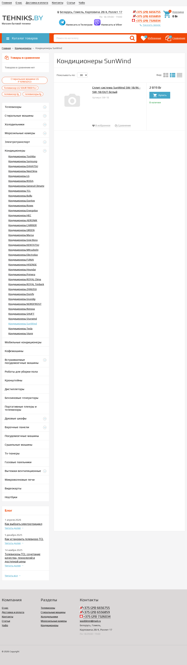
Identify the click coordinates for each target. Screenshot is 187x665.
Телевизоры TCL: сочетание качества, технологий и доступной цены (22, 558)
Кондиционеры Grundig (21, 299)
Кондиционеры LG (18, 176)
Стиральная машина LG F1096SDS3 (25, 80)
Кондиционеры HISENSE (22, 264)
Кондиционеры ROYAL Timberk (26, 284)
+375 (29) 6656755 (148, 12)
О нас (19, 2)
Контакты (57, 2)
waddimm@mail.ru (90, 620)
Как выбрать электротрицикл (23, 523)
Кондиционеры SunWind (22, 323)
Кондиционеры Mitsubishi (23, 249)
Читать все (11, 575)
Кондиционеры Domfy (21, 294)
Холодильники (49, 616)
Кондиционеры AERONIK (22, 220)
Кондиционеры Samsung (22, 161)
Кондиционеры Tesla (20, 328)
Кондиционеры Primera (21, 274)
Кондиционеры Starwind (22, 318)
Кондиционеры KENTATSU (23, 244)
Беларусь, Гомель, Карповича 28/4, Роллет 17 (91, 12)
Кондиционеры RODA (20, 180)
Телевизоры (48, 607)
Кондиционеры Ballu (20, 195)
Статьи (71, 2)
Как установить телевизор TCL (24, 539)
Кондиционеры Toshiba (22, 156)
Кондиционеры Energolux (23, 210)
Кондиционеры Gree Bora (23, 239)
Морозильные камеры (54, 620)
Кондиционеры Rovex (20, 205)
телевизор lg (11, 94)
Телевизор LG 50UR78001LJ (20, 87)
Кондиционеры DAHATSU (23, 166)
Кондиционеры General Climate (26, 185)
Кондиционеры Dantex (21, 200)
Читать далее (13, 528)
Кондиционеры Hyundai (22, 269)
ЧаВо (82, 2)
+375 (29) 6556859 (148, 16)
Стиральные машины (53, 612)
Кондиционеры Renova (21, 308)
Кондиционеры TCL (19, 190)
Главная (7, 2)
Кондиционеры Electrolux (23, 254)
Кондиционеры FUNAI (21, 259)
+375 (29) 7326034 (148, 20)
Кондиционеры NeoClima (22, 171)
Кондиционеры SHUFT (21, 313)
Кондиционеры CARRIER (22, 225)
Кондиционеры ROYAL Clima (24, 279)
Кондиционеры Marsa (21, 235)
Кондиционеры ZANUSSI (22, 289)
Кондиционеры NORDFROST (24, 303)
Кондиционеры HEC (19, 215)
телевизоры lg (33, 94)
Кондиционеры (49, 625)
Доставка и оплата (37, 2)
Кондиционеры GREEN (21, 230)
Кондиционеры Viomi (20, 333)
